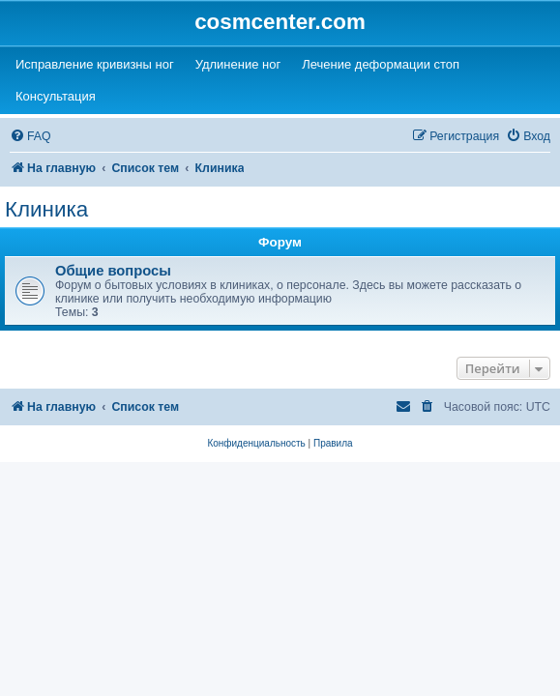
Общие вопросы (113, 270)
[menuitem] (30, 137)
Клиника (46, 209)
